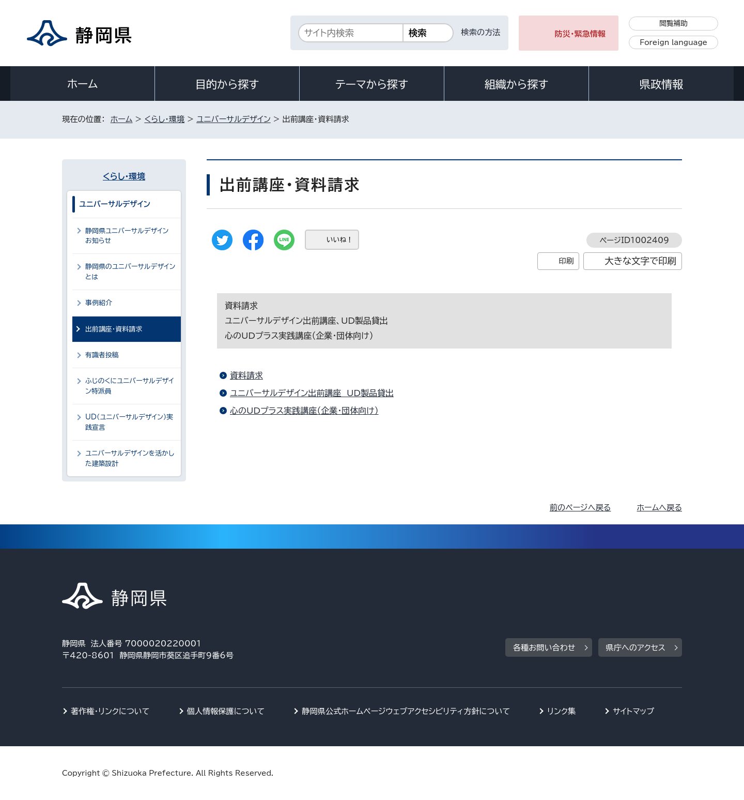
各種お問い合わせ (544, 648)
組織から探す (517, 84)
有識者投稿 (102, 355)
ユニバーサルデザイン (233, 119)
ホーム (82, 83)
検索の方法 (481, 32)
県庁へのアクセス (635, 648)
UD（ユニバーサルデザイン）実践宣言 (129, 422)
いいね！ (340, 239)
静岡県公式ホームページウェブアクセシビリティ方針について (406, 711)
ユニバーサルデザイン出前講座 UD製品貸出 (312, 393)
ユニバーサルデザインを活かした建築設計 (129, 458)
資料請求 (246, 375)
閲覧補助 (673, 23)
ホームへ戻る (659, 507)
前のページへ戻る (580, 507)
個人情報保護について (226, 711)
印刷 (566, 261)
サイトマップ (633, 711)
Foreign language (673, 42)
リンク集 (561, 711)
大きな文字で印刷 (640, 260)
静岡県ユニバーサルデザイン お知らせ (129, 236)
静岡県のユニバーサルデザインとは (130, 271)
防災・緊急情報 (580, 34)
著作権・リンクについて (110, 711)
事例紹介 (98, 302)
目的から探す (227, 84)
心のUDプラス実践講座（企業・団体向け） (304, 410)
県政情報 (661, 84)
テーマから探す (371, 84)
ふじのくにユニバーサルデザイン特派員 (129, 386)
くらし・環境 (164, 119)
